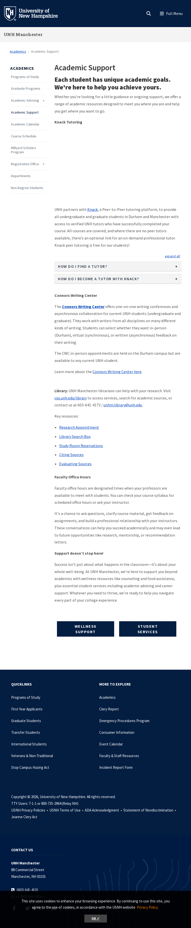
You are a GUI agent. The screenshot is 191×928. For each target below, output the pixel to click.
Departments (21, 176)
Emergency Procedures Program (124, 720)
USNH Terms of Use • (66, 810)
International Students (29, 744)
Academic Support (25, 112)
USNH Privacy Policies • (30, 810)
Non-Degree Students (27, 188)
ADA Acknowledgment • (104, 810)
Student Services (148, 629)
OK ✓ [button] (96, 918)
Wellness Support (85, 629)
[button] (172, 256)
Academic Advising (25, 100)
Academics (18, 51)
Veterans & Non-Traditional (32, 755)
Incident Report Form (116, 767)
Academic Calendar (25, 124)
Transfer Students (25, 732)
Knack (92, 209)
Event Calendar (111, 744)
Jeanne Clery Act (24, 816)
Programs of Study (25, 77)
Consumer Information (116, 732)
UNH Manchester (23, 34)
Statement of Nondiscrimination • (150, 810)
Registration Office (25, 164)
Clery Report (109, 709)
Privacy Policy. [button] (147, 907)
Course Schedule (23, 136)
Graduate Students (26, 720)
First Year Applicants (27, 709)
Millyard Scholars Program (23, 150)
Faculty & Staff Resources (119, 755)
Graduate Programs (25, 88)
